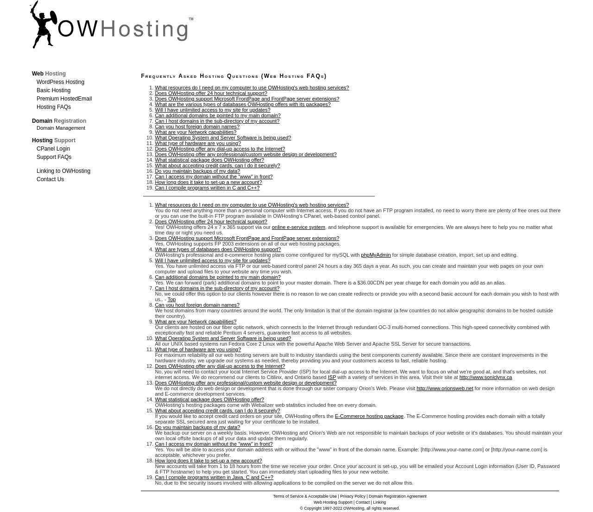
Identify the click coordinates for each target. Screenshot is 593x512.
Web (49, 73)
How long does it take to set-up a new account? (208, 182)
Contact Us (50, 179)
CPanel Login (53, 148)
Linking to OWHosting (63, 171)
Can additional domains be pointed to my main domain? (218, 115)
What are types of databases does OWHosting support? (218, 249)
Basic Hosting (53, 90)
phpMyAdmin (376, 255)
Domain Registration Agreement (398, 496)
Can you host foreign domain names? (197, 126)
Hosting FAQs (54, 107)
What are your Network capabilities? (195, 132)
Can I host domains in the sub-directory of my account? (217, 121)
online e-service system (298, 227)
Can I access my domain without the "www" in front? (213, 176)
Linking (379, 502)
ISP (332, 377)
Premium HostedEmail (64, 98)
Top (172, 299)
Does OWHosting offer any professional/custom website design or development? (245, 154)
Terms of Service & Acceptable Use (305, 496)
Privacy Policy (353, 496)
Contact (363, 502)
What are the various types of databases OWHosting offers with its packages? (242, 104)
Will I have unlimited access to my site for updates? (212, 110)
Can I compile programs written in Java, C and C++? (214, 477)
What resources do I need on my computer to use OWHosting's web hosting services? (252, 87)
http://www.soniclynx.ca (486, 377)
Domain (59, 121)
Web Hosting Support (333, 502)
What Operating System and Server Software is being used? (223, 137)
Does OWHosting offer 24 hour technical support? (211, 93)
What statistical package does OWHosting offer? (209, 160)
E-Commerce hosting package (369, 416)
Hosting (54, 140)
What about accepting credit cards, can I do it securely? (217, 165)
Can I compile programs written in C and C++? (207, 187)
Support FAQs (54, 157)
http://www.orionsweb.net (444, 388)
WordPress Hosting (60, 82)
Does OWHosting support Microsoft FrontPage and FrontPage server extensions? (247, 98)
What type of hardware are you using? (198, 143)
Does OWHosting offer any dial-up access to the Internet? (220, 149)
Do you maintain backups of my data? (197, 171)
